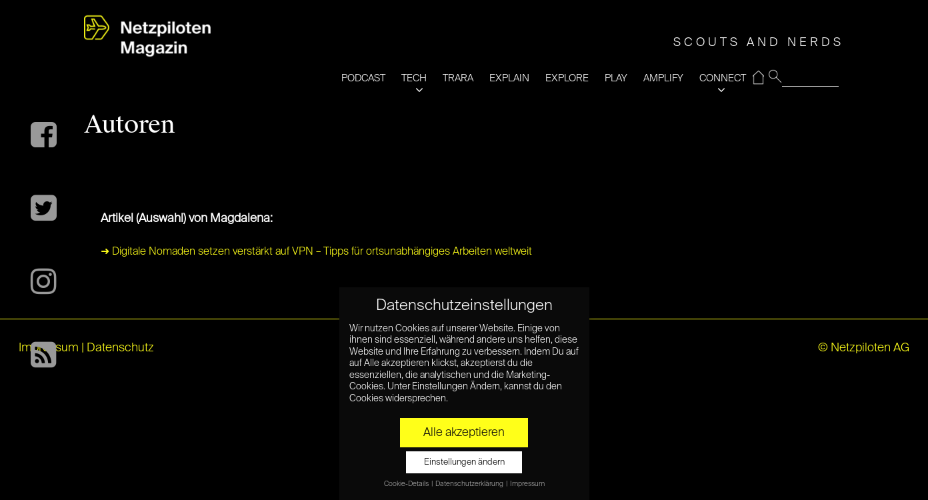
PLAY (616, 78)
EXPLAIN (509, 78)
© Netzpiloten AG (863, 348)
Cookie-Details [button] (407, 484)
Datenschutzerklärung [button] (470, 484)
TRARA (458, 78)
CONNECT (722, 78)
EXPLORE (567, 78)
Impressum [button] (527, 484)
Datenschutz (120, 348)
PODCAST (363, 78)
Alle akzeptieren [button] (464, 433)
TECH (414, 78)
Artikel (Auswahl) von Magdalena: (187, 219)
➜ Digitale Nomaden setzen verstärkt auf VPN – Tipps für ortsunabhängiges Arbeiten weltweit (316, 252)
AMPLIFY (663, 78)
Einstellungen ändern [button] (464, 462)
